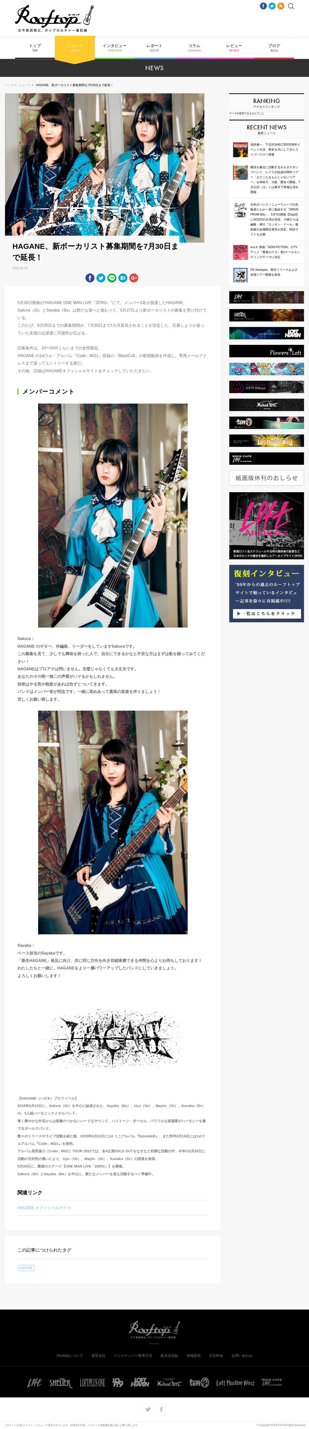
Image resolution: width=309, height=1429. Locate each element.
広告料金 (216, 1356)
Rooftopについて (70, 1356)
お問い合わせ (242, 1356)
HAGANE (26, 1268)
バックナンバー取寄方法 (133, 1356)
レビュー (234, 48)
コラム (194, 48)
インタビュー (115, 48)
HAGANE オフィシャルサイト (44, 1208)
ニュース (75, 48)
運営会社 (98, 1356)
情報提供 (194, 1356)
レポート (154, 48)
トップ (35, 48)
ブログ (274, 48)
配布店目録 (169, 1356)
